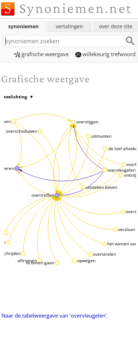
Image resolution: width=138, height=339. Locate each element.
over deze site (115, 26)
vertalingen (69, 26)
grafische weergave (41, 54)
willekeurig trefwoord (105, 54)
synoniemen (23, 26)
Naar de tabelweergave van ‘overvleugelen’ (54, 315)
